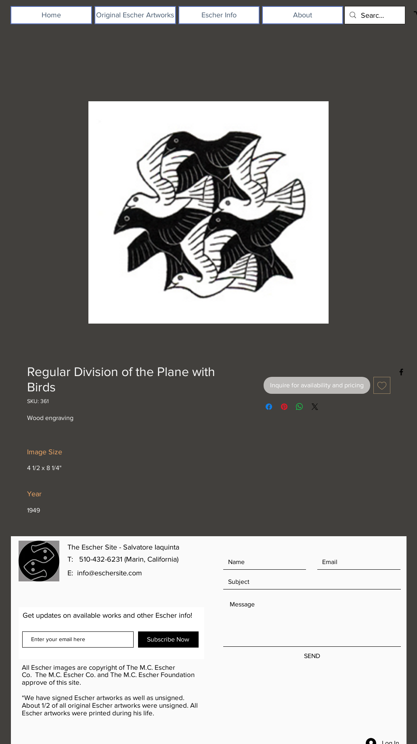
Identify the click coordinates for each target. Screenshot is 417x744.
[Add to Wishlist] (381, 385)
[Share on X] (315, 407)
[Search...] (374, 15)
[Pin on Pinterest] (284, 407)
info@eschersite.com (109, 573)
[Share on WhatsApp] (299, 407)
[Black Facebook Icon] (401, 372)
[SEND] (312, 656)
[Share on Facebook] (269, 407)
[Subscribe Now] (168, 639)
